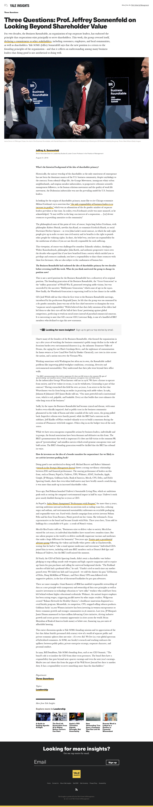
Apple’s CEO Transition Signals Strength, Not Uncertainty (75, 727)
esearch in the (56, 467)
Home (49, 783)
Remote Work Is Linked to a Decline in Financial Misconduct (109, 727)
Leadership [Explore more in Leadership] (59, 708)
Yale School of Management (140, 5)
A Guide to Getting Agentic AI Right (42, 725)
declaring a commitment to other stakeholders (27, 41)
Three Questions (11, 12)
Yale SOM (75, 783)
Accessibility (102, 783)
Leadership (42, 689)
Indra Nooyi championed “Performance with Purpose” (71, 503)
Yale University (84, 783)
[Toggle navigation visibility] (6, 5)
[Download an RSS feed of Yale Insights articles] (76, 789)
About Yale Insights (65, 783)
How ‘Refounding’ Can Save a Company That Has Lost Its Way (93, 727)
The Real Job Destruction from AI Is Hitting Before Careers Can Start (60, 727)
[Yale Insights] (19, 5)
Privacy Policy (93, 783)
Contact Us (55, 783)
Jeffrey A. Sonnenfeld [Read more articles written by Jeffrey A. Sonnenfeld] (47, 150)
